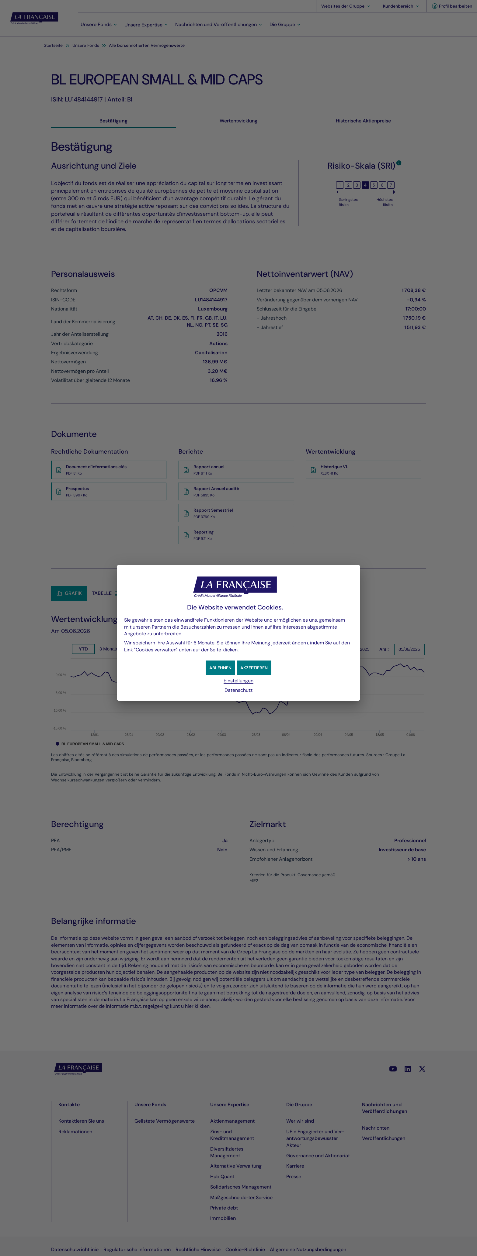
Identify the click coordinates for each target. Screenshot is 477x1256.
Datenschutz (238, 690)
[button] (255, 668)
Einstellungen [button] (238, 681)
